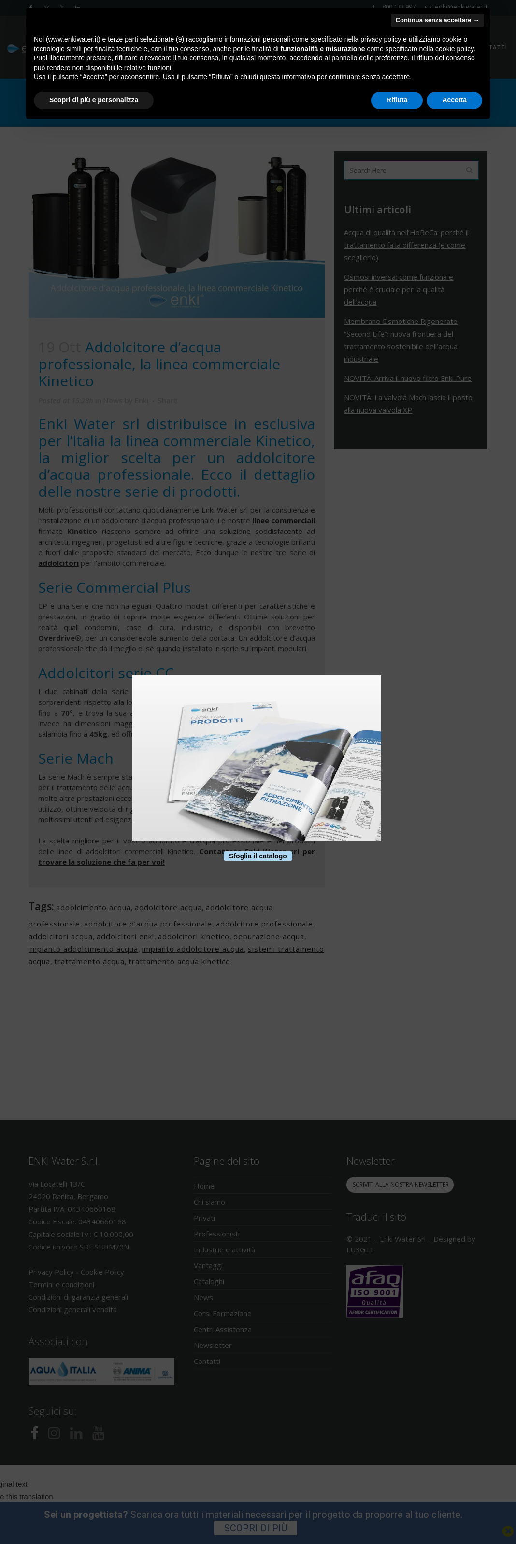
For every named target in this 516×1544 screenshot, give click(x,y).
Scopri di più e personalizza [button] (93, 100)
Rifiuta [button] (397, 100)
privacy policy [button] (380, 39)
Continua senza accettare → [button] (437, 20)
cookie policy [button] (454, 49)
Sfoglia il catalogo (258, 856)
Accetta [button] (454, 100)
